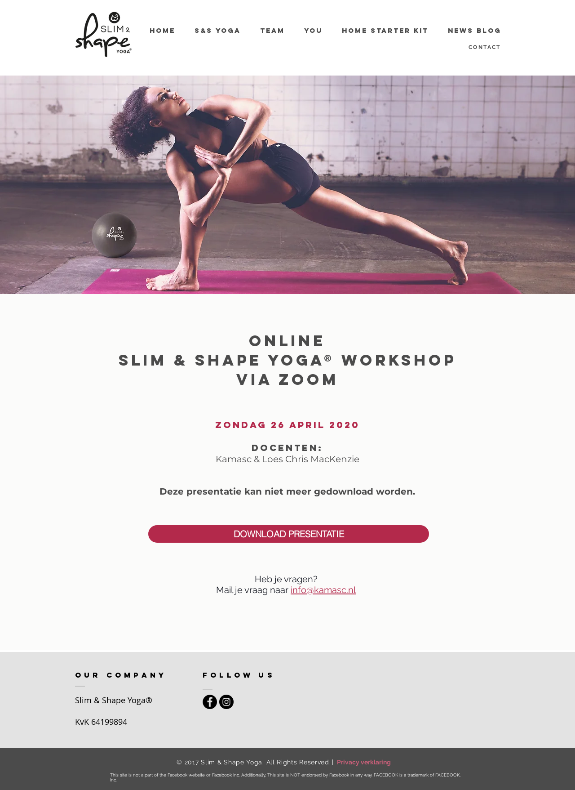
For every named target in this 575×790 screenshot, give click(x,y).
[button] (288, 534)
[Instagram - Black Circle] (226, 702)
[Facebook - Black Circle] (210, 702)
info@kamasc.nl (323, 590)
